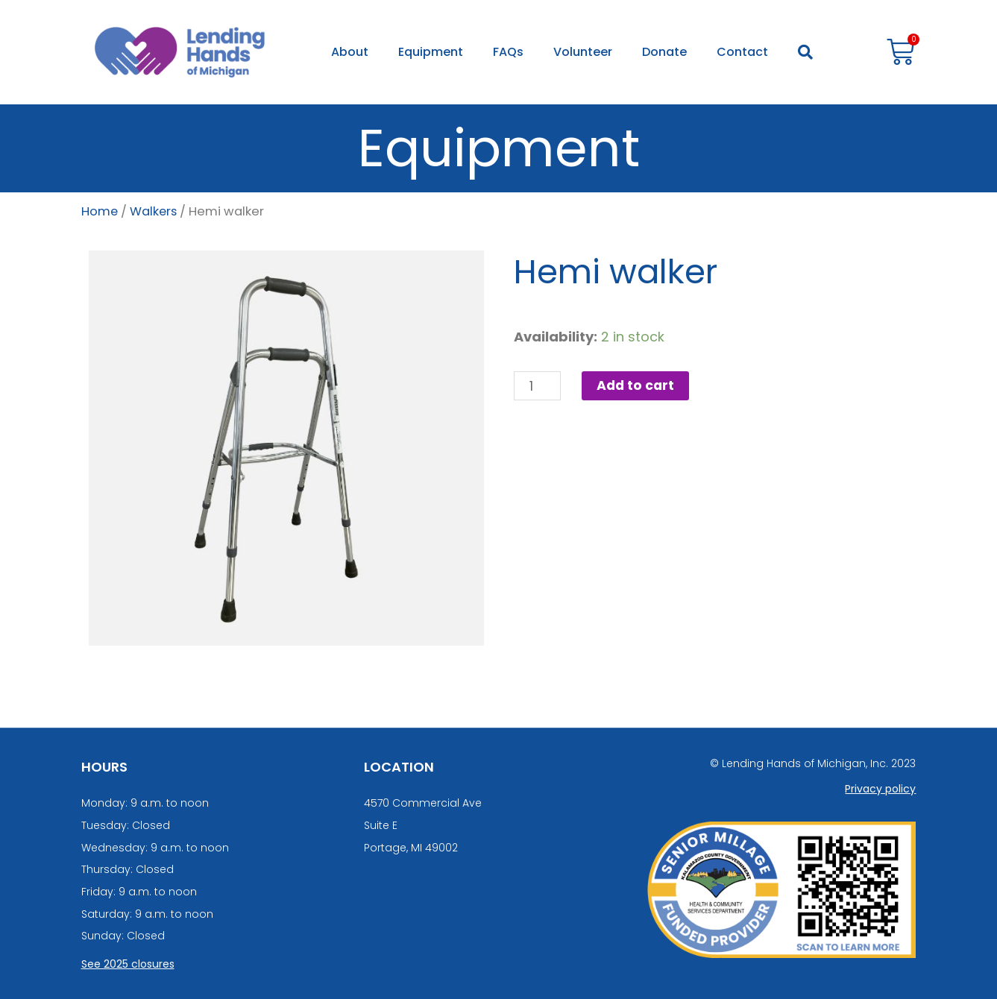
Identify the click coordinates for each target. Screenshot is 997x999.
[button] (805, 52)
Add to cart (638, 385)
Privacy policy (880, 788)
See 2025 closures (127, 964)
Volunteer (582, 51)
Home (100, 211)
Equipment (430, 51)
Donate (664, 51)
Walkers (154, 211)
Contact (742, 51)
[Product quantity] (538, 386)
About (349, 51)
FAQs (508, 51)
